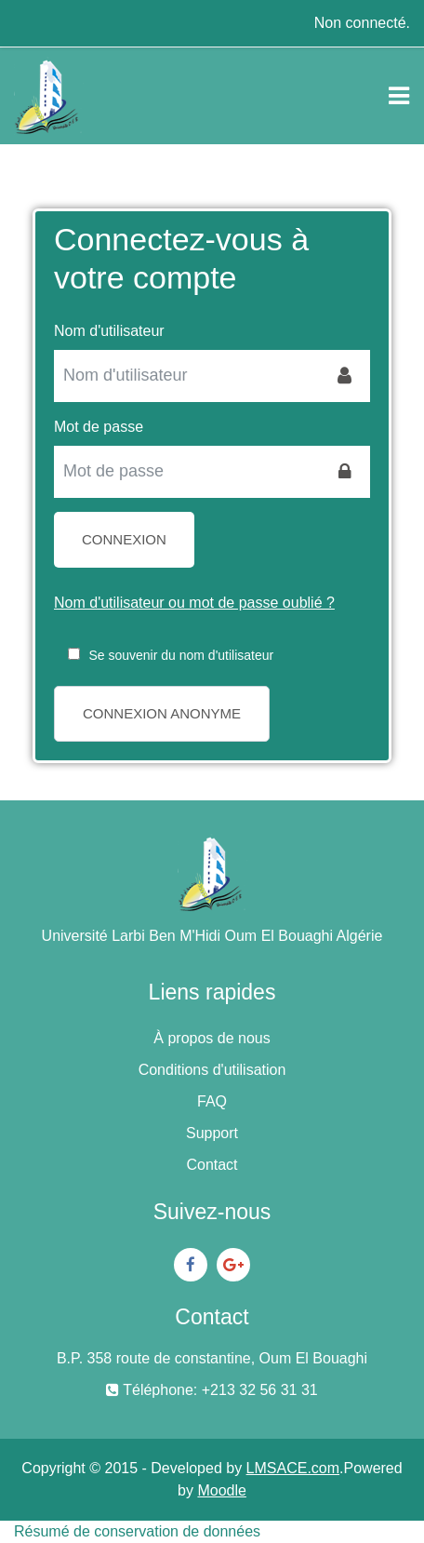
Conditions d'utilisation (212, 1070)
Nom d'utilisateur (109, 331)
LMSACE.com (292, 1468)
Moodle (221, 1490)
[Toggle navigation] (399, 95)
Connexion (124, 539)
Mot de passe (98, 427)
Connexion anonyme (162, 713)
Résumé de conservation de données (137, 1531)
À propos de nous (211, 1038)
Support (212, 1133)
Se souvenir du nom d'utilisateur (180, 655)
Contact (211, 1165)
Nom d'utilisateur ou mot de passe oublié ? (194, 602)
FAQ (212, 1101)
